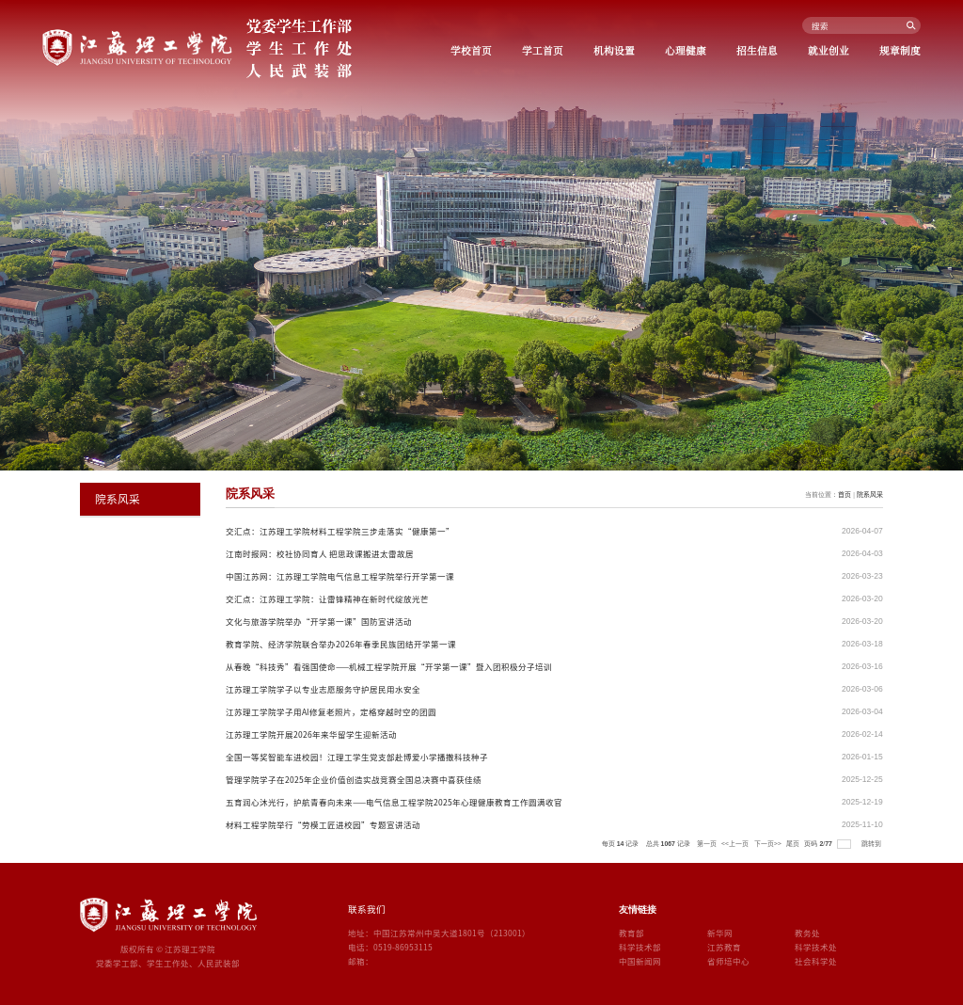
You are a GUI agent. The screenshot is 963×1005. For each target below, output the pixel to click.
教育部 (631, 932)
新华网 (720, 932)
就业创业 (828, 50)
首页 (844, 494)
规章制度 (900, 50)
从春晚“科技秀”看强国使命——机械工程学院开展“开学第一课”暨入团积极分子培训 (389, 666)
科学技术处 (816, 946)
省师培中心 (728, 960)
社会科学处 (816, 960)
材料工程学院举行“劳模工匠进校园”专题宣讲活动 (323, 824)
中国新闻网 (640, 960)
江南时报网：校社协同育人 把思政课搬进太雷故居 (320, 553)
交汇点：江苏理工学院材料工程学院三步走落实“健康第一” (340, 530)
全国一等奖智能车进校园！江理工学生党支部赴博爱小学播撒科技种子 (357, 756)
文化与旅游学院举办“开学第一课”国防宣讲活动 (319, 621)
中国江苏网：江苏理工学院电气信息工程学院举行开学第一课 (340, 576)
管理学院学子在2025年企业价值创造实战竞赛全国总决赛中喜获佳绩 (354, 779)
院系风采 (870, 494)
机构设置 (614, 50)
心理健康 (685, 50)
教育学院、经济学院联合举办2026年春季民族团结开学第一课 (341, 643)
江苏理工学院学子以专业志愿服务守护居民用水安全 (323, 688)
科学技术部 (640, 946)
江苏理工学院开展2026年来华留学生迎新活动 (311, 734)
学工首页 (542, 50)
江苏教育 (724, 946)
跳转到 (872, 843)
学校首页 (471, 50)
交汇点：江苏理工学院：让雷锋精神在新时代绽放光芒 (327, 598)
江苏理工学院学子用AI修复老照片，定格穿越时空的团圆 (331, 711)
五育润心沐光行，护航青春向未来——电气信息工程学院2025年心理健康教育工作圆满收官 (394, 801)
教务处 (807, 932)
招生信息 (757, 50)
